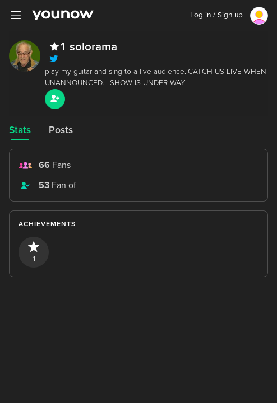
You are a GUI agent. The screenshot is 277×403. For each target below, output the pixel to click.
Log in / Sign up (216, 15)
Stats (20, 130)
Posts (61, 130)
